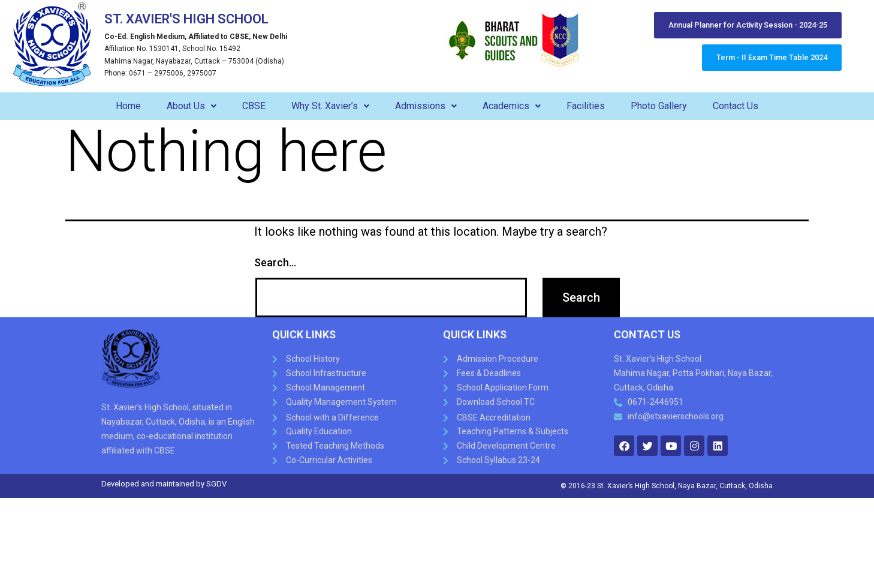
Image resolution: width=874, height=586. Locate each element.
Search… (275, 262)
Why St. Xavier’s (330, 106)
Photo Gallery (659, 106)
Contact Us (735, 106)
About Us (191, 106)
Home (128, 106)
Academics (512, 106)
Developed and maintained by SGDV (164, 483)
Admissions (426, 106)
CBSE (254, 106)
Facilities (585, 106)
